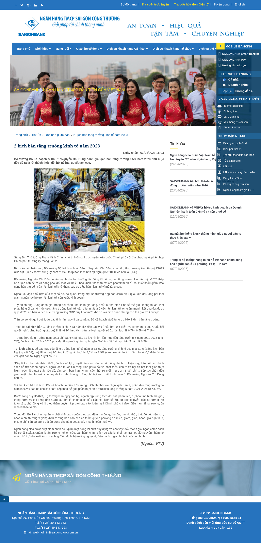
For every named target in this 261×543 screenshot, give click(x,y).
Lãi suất (224, 166)
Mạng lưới (63, 48)
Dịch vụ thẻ (207, 48)
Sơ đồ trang (129, 4)
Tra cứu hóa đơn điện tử (191, 4)
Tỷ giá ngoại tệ (229, 160)
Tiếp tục (226, 91)
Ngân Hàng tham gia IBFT (235, 189)
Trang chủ (23, 48)
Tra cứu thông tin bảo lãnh (235, 154)
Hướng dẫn (244, 91)
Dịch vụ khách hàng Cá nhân (127, 48)
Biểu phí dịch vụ (229, 149)
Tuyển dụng (222, 4)
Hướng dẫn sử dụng (232, 65)
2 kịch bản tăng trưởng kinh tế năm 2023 (100, 135)
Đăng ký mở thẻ (229, 178)
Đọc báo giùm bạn (57, 135)
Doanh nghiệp (238, 84)
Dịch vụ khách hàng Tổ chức (173, 48)
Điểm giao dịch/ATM (232, 143)
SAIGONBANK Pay (231, 59)
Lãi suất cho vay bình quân (236, 172)
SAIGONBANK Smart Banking (238, 53)
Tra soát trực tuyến (155, 4)
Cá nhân (234, 79)
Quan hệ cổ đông (89, 48)
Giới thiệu (43, 48)
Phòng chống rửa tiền (233, 184)
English (240, 4)
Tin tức (36, 135)
